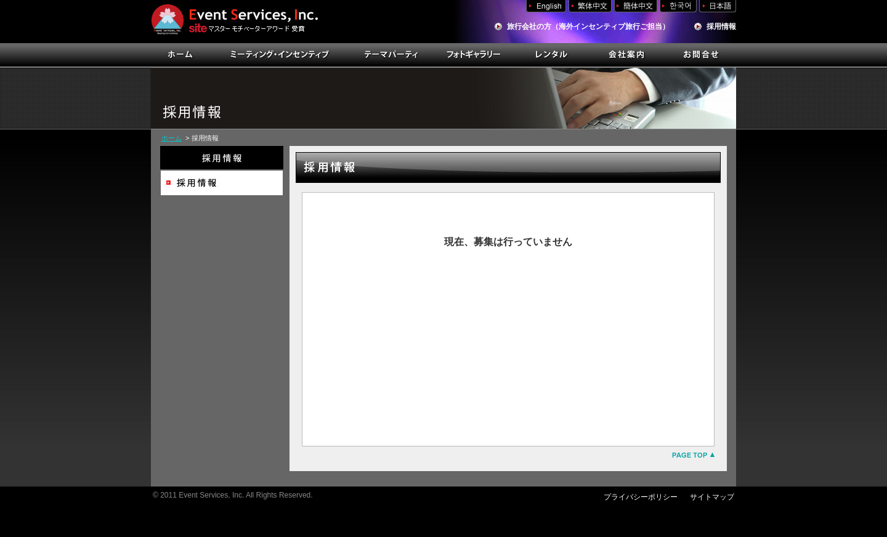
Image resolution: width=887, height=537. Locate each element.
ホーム (171, 138)
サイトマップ (712, 497)
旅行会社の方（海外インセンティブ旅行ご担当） (588, 26)
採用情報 (721, 26)
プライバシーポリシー (641, 497)
